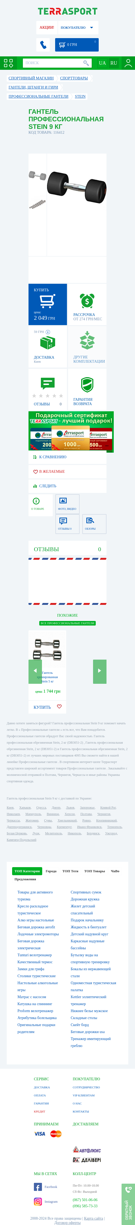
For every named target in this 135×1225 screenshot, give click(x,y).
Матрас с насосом (31, 997)
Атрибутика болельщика (36, 1018)
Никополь (74, 833)
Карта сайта (93, 1218)
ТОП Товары (94, 871)
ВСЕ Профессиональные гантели (67, 623)
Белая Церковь (17, 833)
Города (51, 871)
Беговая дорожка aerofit (36, 927)
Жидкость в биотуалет (88, 927)
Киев (10, 807)
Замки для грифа (30, 969)
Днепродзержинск (19, 827)
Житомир (32, 820)
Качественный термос (34, 962)
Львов (70, 807)
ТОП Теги (70, 871)
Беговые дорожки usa (88, 1032)
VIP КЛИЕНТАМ (83, 1095)
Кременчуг (64, 827)
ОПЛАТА (40, 1095)
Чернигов (103, 814)
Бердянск (93, 833)
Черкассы (13, 820)
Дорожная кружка (85, 899)
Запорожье (87, 807)
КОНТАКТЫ (81, 1111)
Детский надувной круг (89, 934)
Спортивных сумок (86, 892)
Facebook (45, 1187)
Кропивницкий (106, 820)
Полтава (86, 814)
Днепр (56, 807)
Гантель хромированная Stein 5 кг (47, 677)
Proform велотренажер (35, 1011)
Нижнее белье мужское (89, 1011)
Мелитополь (53, 833)
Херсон (70, 814)
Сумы (48, 820)
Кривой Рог (108, 807)
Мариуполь (33, 814)
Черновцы (44, 827)
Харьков (25, 807)
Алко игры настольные (35, 920)
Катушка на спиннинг (34, 1004)
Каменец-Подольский (21, 840)
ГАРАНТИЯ (41, 1103)
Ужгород (111, 833)
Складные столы (84, 1018)
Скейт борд (80, 1025)
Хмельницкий (67, 820)
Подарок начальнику (87, 920)
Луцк (36, 833)
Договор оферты (67, 1223)
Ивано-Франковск (89, 827)
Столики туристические (36, 976)
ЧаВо (115, 871)
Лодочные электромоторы (38, 934)
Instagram (46, 1202)
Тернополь (114, 827)
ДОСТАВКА (42, 1087)
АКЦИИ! (47, 28)
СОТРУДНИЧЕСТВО (86, 1087)
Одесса (41, 807)
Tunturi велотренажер (34, 955)
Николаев (13, 814)
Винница (53, 814)
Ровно (86, 820)
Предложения (25, 879)
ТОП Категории (27, 871)
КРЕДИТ (39, 1111)
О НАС (77, 1103)
